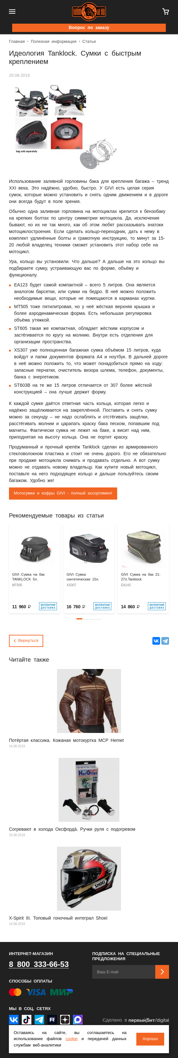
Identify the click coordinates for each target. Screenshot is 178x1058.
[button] (79, 618)
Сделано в (135, 1020)
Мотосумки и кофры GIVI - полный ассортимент (63, 493)
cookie (72, 1039)
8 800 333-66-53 (39, 964)
